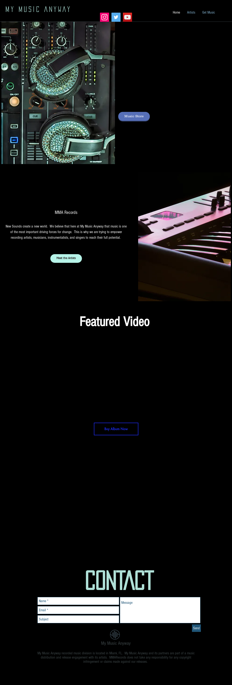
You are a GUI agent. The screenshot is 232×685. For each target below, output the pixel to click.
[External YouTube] (118, 377)
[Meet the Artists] (66, 258)
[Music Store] (134, 116)
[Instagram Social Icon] (104, 17)
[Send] (196, 628)
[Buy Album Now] (116, 429)
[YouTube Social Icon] (127, 17)
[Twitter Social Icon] (116, 17)
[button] (184, 236)
